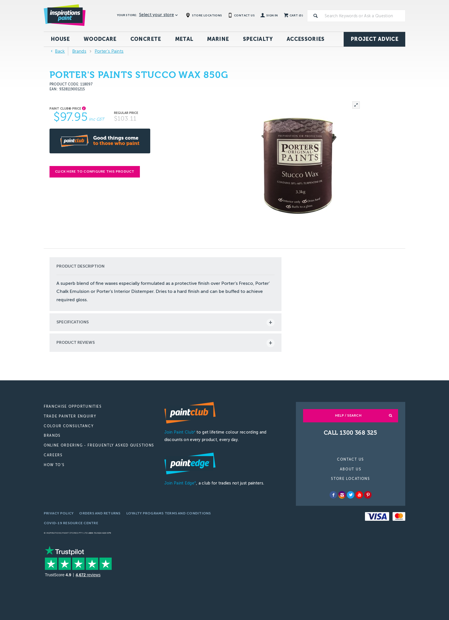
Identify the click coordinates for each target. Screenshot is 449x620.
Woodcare (100, 39)
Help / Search (348, 415)
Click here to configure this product (94, 171)
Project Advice (374, 39)
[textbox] (363, 15)
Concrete (145, 39)
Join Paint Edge (180, 483)
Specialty (258, 39)
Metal (184, 39)
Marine (218, 39)
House (60, 39)
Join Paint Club (179, 432)
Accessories (306, 39)
